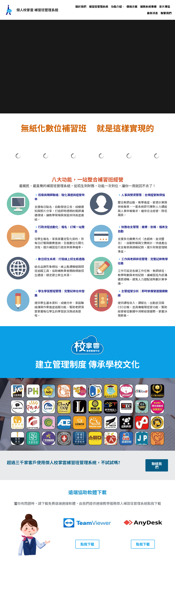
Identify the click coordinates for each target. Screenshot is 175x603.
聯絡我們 (157, 465)
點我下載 (87, 544)
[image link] (8, 9)
